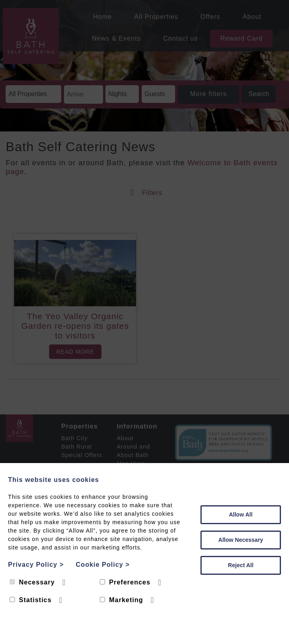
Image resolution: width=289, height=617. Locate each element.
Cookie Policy (103, 564)
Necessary (32, 582)
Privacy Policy (36, 564)
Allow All (241, 514)
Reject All (240, 565)
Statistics (31, 600)
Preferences (125, 582)
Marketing (121, 600)
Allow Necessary (240, 540)
